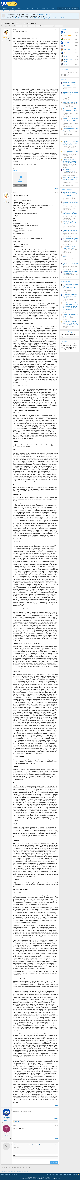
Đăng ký (13, 10)
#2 (57, 192)
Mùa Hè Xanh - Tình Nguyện (69, 175)
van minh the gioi (58, 25)
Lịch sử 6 (65, 90)
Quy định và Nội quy (54, 1174)
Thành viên (45, 8)
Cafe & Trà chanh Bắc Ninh (59, 18)
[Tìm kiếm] (75, 8)
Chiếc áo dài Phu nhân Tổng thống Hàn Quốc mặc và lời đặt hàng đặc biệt (70, 120)
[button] (8, 8)
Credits (53, 8)
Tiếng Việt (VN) (13, 1174)
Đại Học (27, 8)
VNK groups (23, 18)
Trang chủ (4, 8)
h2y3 (65, 64)
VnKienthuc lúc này (66, 332)
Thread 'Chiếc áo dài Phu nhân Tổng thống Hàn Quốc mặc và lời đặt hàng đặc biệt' (70, 323)
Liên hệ (46, 1174)
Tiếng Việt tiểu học (67, 99)
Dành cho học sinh (66, 189)
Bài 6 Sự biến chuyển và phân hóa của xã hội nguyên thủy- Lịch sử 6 (70, 84)
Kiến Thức (48, 14)
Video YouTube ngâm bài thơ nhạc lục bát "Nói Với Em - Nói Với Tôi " (70, 179)
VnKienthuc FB (15, 18)
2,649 (10, 40)
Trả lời (56, 188)
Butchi (66, 32)
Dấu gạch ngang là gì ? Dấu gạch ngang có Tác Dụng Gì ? (70, 110)
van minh (25, 25)
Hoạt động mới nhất (5, 10)
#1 (57, 29)
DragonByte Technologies (52, 1178)
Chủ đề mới (64, 139)
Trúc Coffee (37, 18)
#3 (57, 1109)
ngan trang (67, 49)
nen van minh (19, 25)
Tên (14, 1155)
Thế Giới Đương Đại (67, 134)
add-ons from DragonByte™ (36, 1178)
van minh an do (31, 25)
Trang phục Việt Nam (67, 126)
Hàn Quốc (65, 167)
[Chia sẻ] (55, 29)
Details (58, 1178)
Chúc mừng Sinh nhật (68, 106)
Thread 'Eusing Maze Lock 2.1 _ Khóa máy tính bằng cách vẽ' (70, 296)
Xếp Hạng (63, 29)
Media (19, 8)
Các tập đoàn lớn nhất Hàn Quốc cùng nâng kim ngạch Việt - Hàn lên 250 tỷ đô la (70, 161)
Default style (4, 1174)
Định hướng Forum (41, 14)
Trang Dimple (68, 46)
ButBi (65, 56)
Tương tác (64, 80)
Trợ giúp (69, 1174)
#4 (57, 1125)
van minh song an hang (49, 25)
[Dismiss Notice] (77, 14)
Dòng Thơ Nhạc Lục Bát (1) (70, 102)
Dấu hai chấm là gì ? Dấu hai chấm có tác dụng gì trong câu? (70, 94)
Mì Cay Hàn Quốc (46, 18)
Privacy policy (63, 1174)
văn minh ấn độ (39, 25)
